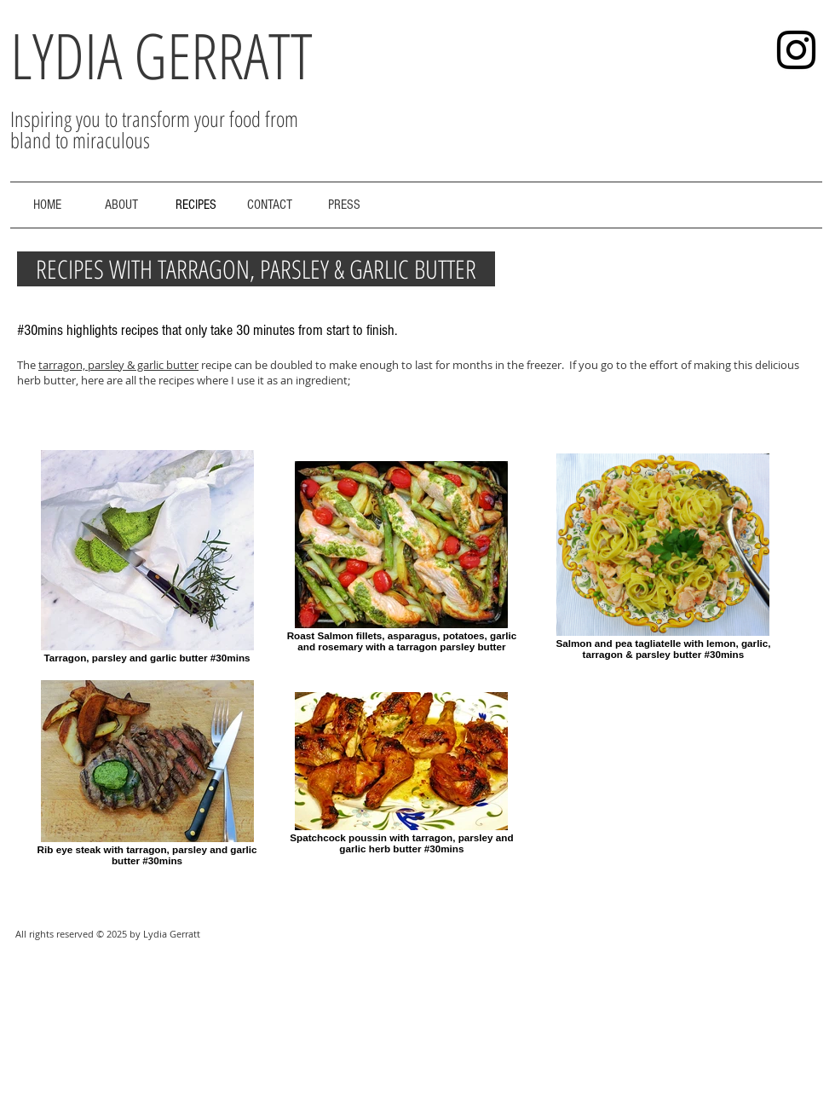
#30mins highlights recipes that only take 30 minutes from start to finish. (207, 330)
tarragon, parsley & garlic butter (118, 364)
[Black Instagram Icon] (796, 50)
